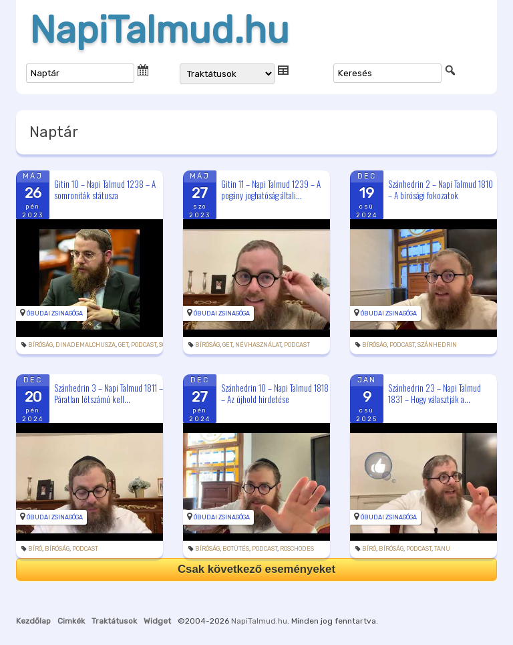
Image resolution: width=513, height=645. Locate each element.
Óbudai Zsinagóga (55, 313)
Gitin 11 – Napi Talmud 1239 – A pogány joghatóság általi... (271, 189)
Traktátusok (114, 621)
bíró (35, 548)
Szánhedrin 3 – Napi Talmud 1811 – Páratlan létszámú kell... (108, 393)
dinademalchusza (85, 345)
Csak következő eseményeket (256, 569)
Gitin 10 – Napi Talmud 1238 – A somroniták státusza (105, 189)
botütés (235, 548)
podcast (143, 345)
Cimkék (71, 621)
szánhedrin (437, 345)
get (123, 345)
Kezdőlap (33, 621)
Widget (157, 621)
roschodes (297, 548)
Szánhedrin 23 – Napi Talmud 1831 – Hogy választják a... (434, 393)
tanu (442, 548)
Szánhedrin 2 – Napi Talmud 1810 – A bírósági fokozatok (440, 189)
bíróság (40, 345)
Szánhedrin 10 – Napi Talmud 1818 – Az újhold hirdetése (275, 393)
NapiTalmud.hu (159, 30)
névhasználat (258, 345)
